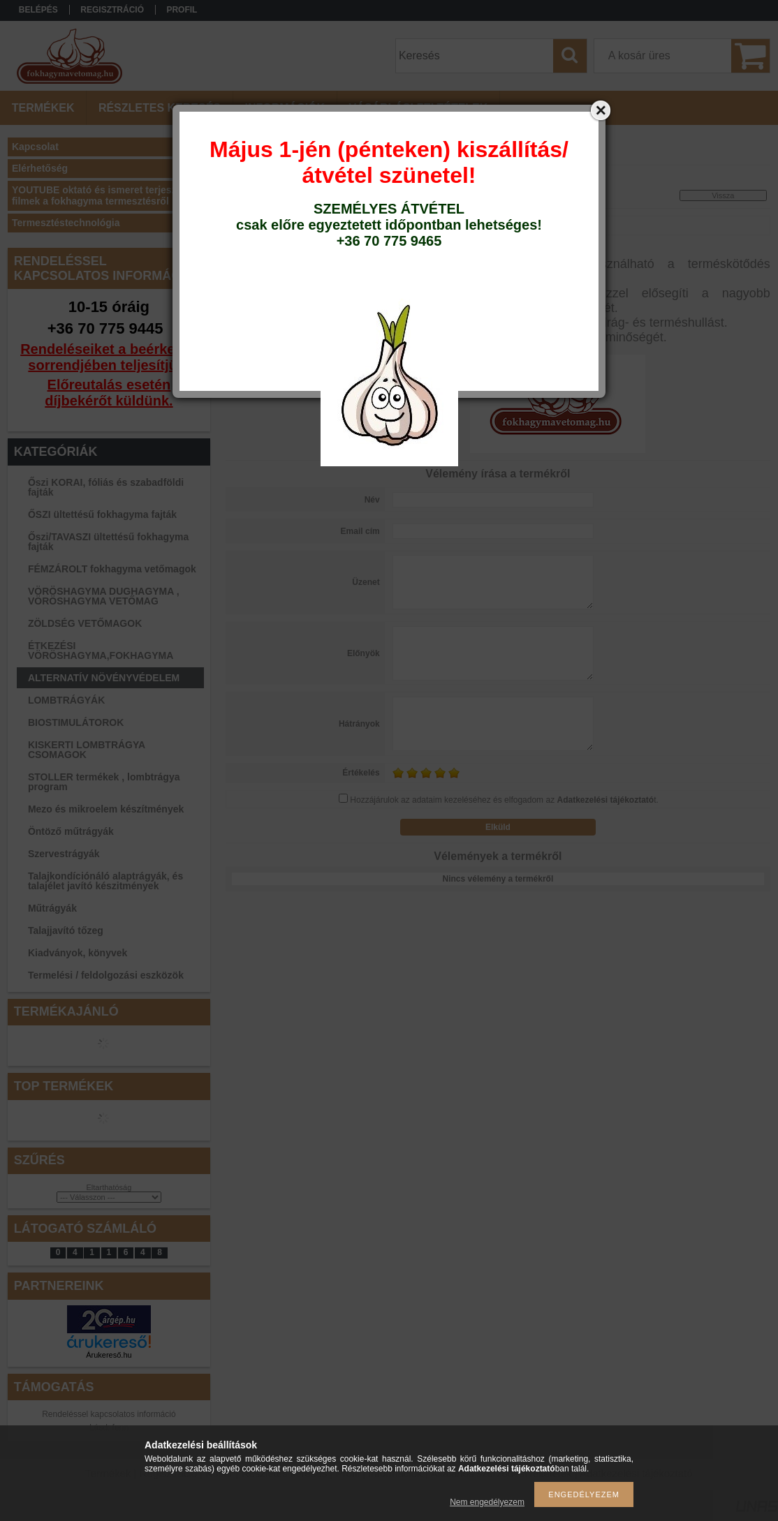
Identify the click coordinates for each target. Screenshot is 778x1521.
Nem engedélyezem (487, 1502)
